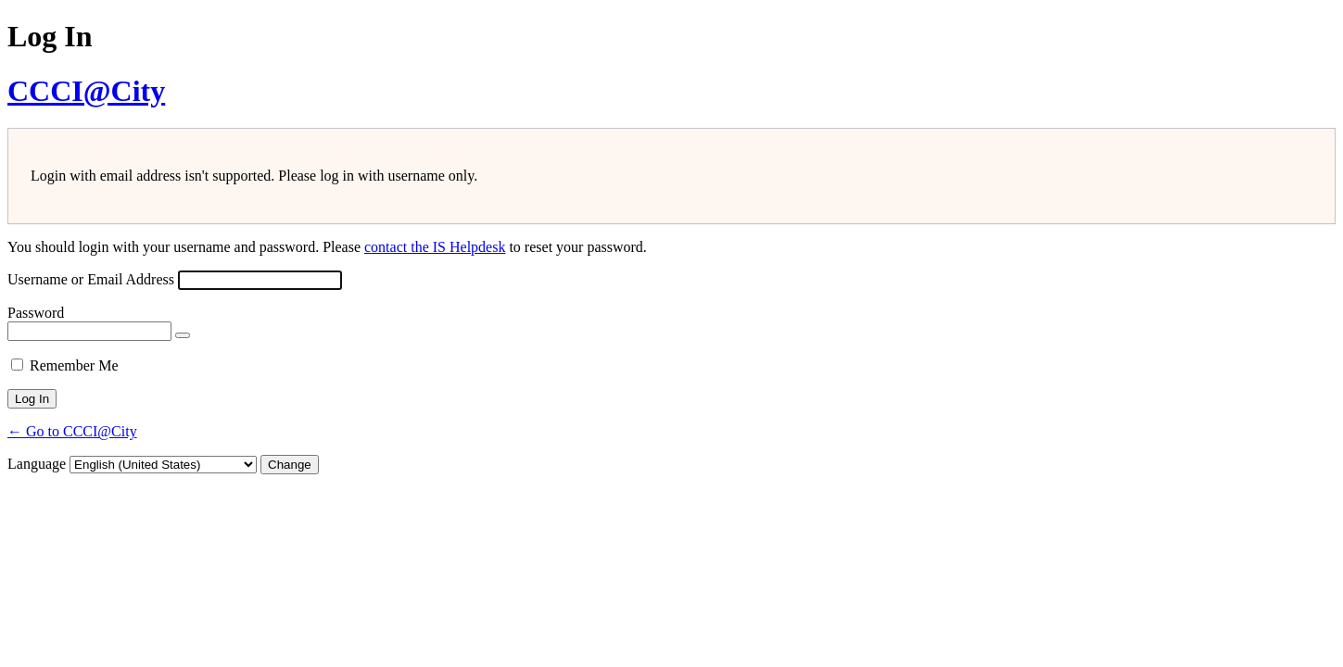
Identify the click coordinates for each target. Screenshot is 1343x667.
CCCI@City (86, 90)
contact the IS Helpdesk (434, 247)
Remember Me (74, 365)
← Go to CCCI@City (72, 431)
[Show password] (182, 335)
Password (35, 313)
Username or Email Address (90, 279)
